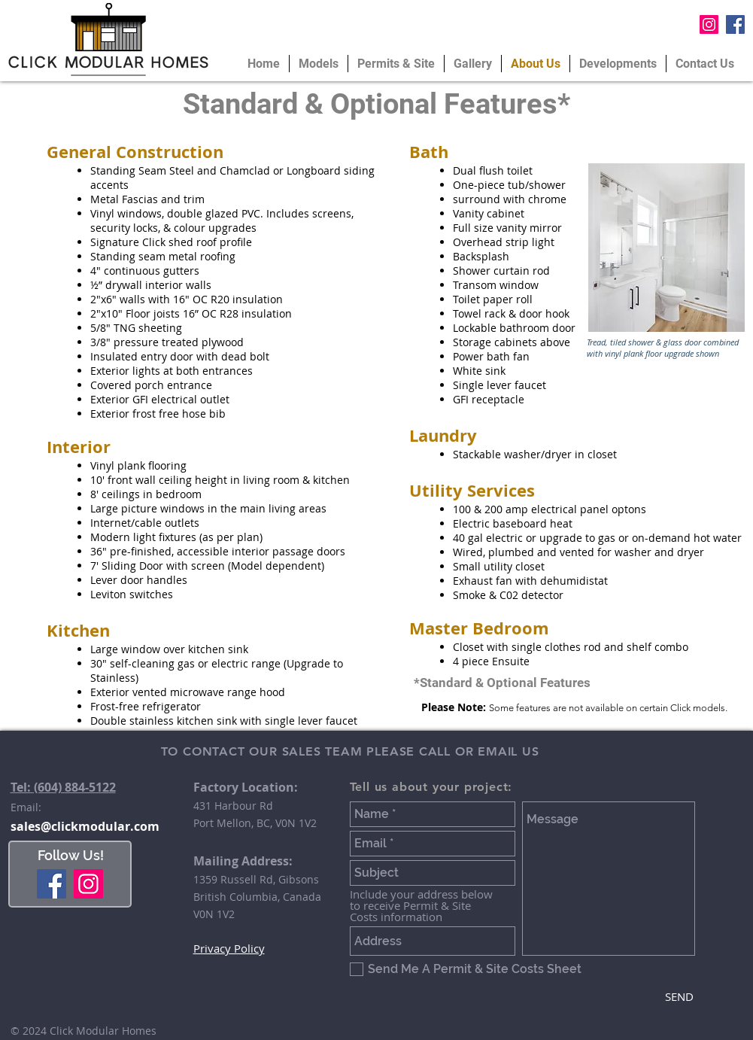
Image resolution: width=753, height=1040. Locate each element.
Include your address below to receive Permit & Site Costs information (421, 906)
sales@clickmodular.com (85, 826)
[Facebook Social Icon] (735, 24)
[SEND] (679, 996)
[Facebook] (51, 884)
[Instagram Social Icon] (709, 24)
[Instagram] (88, 884)
